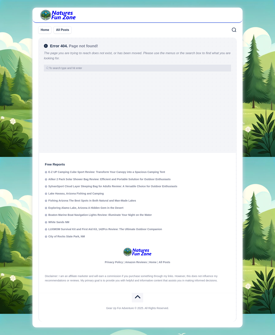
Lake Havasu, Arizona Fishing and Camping (76, 193)
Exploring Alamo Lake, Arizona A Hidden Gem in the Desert (85, 207)
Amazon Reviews (136, 262)
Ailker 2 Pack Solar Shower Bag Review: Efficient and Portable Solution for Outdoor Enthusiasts (109, 179)
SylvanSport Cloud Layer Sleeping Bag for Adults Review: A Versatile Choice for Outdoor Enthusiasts (112, 186)
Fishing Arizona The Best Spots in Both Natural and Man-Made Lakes (92, 200)
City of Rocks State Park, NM (66, 236)
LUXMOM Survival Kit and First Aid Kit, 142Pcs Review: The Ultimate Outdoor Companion (105, 229)
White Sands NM (58, 222)
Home (45, 29)
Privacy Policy (114, 262)
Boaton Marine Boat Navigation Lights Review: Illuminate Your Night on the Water (100, 214)
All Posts (62, 29)
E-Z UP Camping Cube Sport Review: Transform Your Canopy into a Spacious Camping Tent (106, 172)
